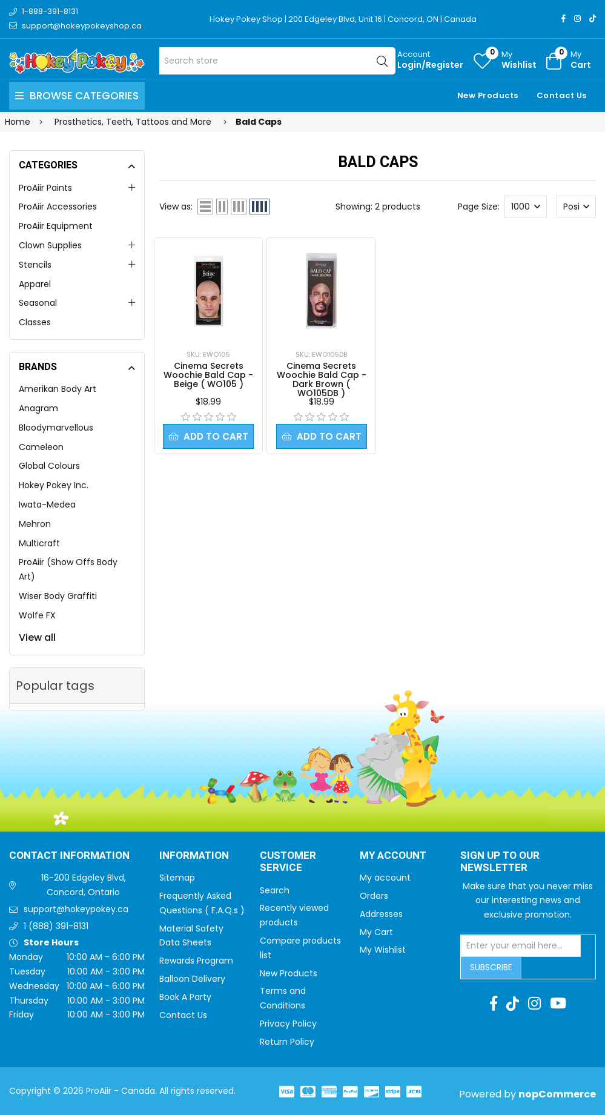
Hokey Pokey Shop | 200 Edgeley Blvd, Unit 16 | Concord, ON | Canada (343, 19)
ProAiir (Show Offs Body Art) (68, 569)
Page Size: (479, 206)
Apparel (35, 284)
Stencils (35, 265)
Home (17, 122)
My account (385, 878)
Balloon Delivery (192, 979)
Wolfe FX (37, 615)
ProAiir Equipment (56, 226)
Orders (374, 896)
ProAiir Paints (45, 188)
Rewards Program (196, 961)
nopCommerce (557, 1094)
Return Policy (287, 1042)
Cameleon (41, 447)
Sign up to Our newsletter (500, 862)
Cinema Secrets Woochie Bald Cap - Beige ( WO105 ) (208, 375)
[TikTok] (592, 18)
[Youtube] (558, 1003)
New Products (487, 95)
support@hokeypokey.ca (76, 909)
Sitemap (177, 878)
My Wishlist (383, 950)
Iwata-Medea (47, 504)
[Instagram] (577, 18)
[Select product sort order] (576, 206)
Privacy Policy (288, 1023)
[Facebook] (563, 18)
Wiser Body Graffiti (58, 596)
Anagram (38, 408)
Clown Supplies (50, 245)
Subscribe (491, 967)
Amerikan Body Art (57, 389)
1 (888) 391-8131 (56, 926)
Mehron (35, 524)
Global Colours (49, 466)
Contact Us (562, 95)
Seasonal (38, 303)
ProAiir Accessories (58, 206)
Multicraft (39, 543)
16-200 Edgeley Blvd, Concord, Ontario (83, 885)
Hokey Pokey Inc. (53, 485)
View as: (176, 206)
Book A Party (185, 997)
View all (37, 637)
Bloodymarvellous (56, 428)
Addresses (381, 914)
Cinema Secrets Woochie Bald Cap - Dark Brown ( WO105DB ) (321, 379)
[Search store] (277, 60)
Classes (35, 322)
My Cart (376, 932)
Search (274, 890)
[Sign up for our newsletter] (521, 946)
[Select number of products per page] (525, 206)
